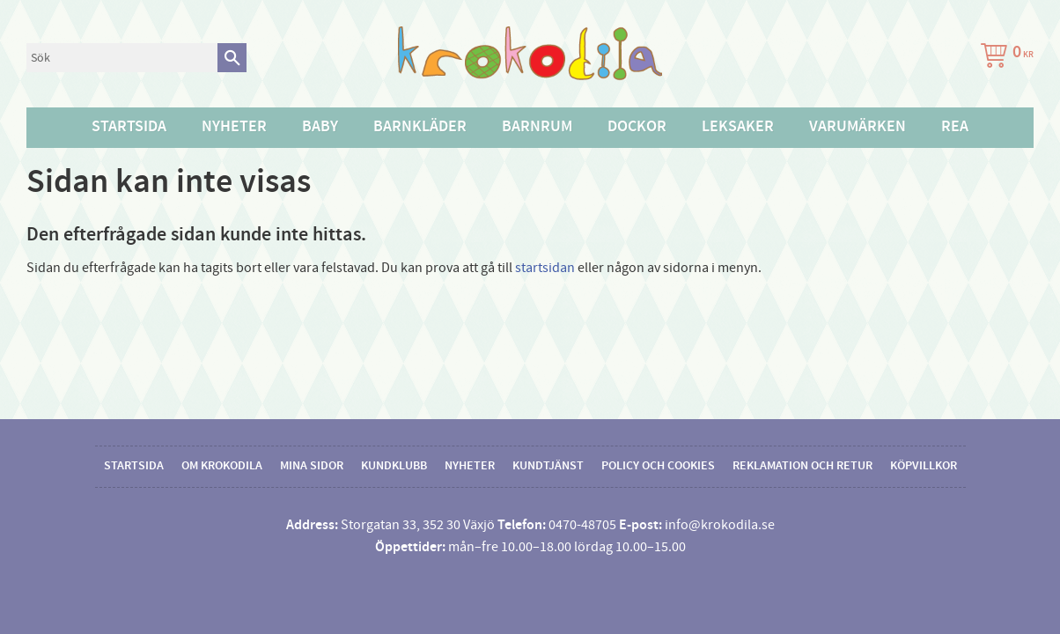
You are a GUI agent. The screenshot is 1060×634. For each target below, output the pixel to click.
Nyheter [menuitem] (234, 126)
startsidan (545, 267)
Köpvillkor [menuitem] (923, 466)
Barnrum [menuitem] (537, 126)
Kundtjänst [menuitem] (548, 466)
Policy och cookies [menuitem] (658, 466)
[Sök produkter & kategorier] (121, 57)
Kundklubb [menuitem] (394, 466)
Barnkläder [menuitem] (420, 126)
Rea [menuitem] (954, 126)
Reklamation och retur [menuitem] (802, 466)
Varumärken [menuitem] (857, 126)
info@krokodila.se (720, 525)
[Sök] (232, 57)
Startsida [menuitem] (129, 126)
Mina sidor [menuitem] (311, 466)
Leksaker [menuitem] (738, 126)
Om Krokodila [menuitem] (221, 466)
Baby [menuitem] (320, 126)
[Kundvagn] (1004, 57)
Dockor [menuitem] (636, 126)
